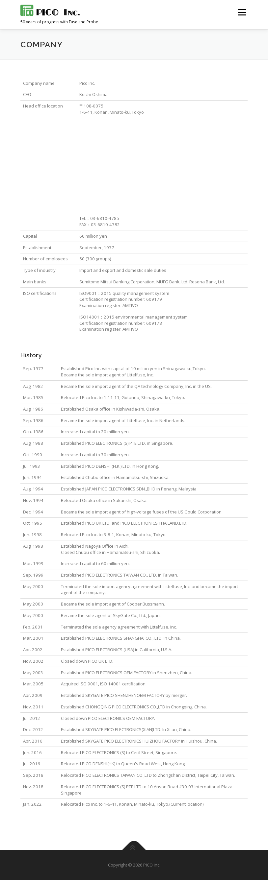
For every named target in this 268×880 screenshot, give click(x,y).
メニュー (242, 12)
